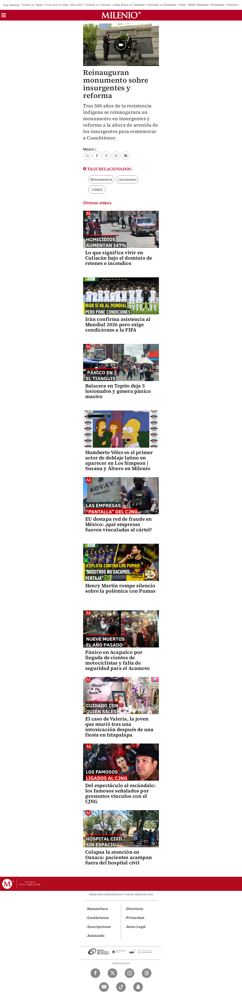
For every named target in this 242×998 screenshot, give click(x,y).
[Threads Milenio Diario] (146, 973)
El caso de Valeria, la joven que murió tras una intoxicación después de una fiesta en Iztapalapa (119, 726)
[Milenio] (121, 15)
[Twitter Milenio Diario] (112, 973)
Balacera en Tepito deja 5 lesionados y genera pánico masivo (118, 391)
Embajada (217, 4)
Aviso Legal (136, 927)
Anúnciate (95, 936)
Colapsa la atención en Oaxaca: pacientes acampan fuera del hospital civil (118, 857)
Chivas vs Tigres (32, 4)
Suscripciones (99, 927)
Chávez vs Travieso (98, 4)
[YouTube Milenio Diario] (104, 987)
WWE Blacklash (199, 4)
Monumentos (101, 179)
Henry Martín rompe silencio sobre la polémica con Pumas (120, 588)
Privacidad (135, 918)
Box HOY (77, 4)
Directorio (135, 909)
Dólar (182, 4)
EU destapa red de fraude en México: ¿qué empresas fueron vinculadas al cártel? (118, 524)
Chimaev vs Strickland (162, 4)
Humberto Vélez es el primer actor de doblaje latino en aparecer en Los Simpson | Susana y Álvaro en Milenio (119, 460)
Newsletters (97, 909)
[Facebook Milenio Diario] (95, 973)
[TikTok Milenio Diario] (121, 987)
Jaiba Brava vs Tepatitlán (129, 4)
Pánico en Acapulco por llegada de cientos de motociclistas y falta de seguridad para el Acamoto (117, 660)
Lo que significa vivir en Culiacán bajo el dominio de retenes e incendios (118, 258)
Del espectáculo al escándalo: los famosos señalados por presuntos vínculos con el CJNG (120, 793)
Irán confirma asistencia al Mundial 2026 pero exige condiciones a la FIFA (117, 324)
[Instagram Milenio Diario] (129, 973)
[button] (3, 16)
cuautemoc (127, 179)
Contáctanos (98, 918)
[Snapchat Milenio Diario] (138, 987)
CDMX (97, 189)
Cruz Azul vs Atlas (57, 4)
